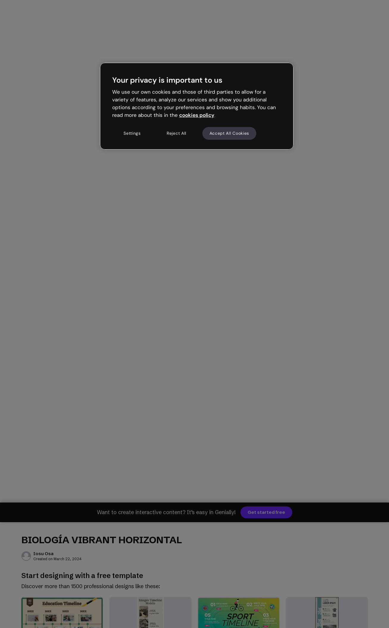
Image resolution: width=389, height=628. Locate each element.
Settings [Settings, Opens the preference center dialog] (132, 133)
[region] (196, 106)
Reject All (176, 133)
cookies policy (196, 115)
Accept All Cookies (229, 133)
